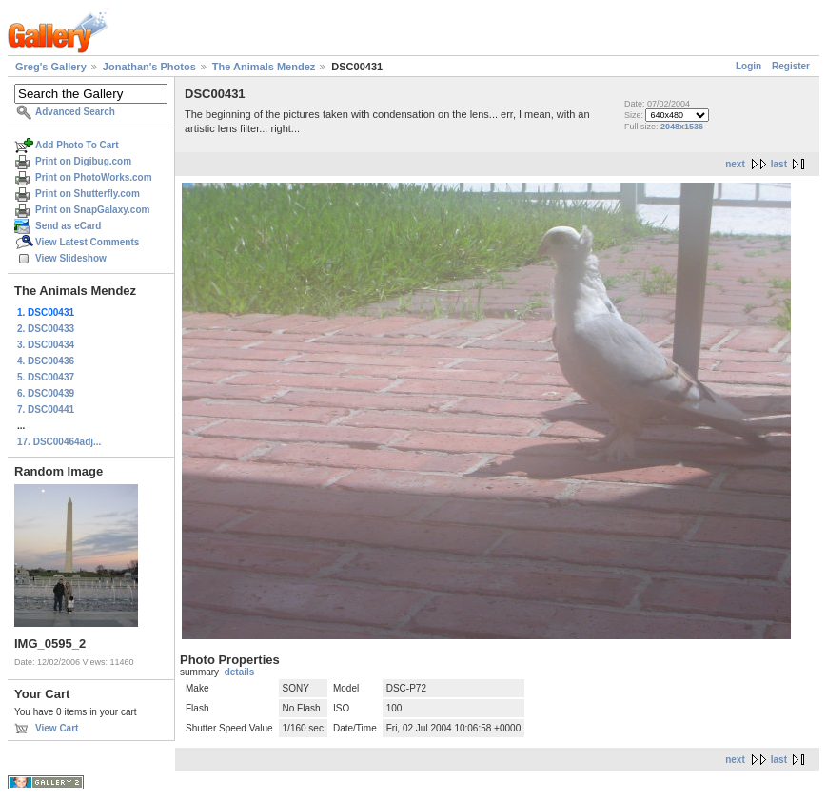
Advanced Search (75, 112)
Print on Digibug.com (83, 161)
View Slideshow (71, 258)
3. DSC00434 (45, 345)
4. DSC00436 (45, 361)
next (735, 164)
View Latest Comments (87, 242)
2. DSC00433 (45, 328)
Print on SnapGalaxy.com (92, 210)
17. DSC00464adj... (59, 442)
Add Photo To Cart (77, 145)
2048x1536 (681, 126)
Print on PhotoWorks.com (93, 177)
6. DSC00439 (45, 393)
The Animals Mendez (263, 66)
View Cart (56, 728)
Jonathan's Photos (149, 66)
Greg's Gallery (51, 66)
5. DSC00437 (45, 377)
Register (791, 66)
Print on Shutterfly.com (87, 193)
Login (748, 66)
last (779, 164)
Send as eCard (68, 226)
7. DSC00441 (45, 409)
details (240, 672)
